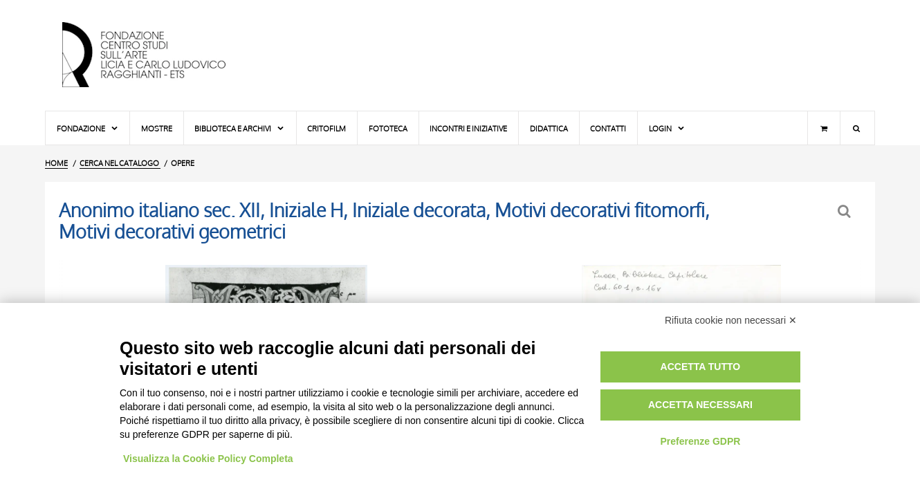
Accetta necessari (700, 404)
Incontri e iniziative (468, 128)
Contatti (608, 128)
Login (667, 128)
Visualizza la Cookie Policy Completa (208, 458)
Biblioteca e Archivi (239, 128)
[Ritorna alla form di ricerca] (846, 211)
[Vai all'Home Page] (155, 55)
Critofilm (326, 128)
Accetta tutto (701, 366)
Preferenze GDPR (700, 441)
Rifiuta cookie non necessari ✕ (731, 320)
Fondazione (88, 128)
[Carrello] (824, 128)
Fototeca (388, 128)
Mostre (156, 128)
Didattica (549, 128)
